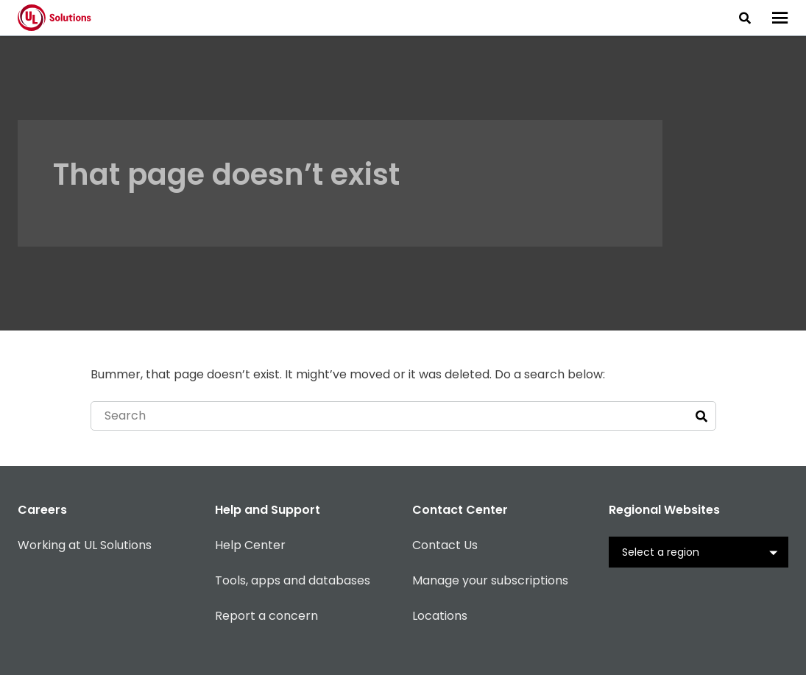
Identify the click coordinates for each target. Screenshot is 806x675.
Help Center (250, 545)
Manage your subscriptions (490, 580)
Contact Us (445, 545)
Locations (439, 615)
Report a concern (266, 615)
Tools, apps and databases (292, 580)
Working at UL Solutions (85, 545)
